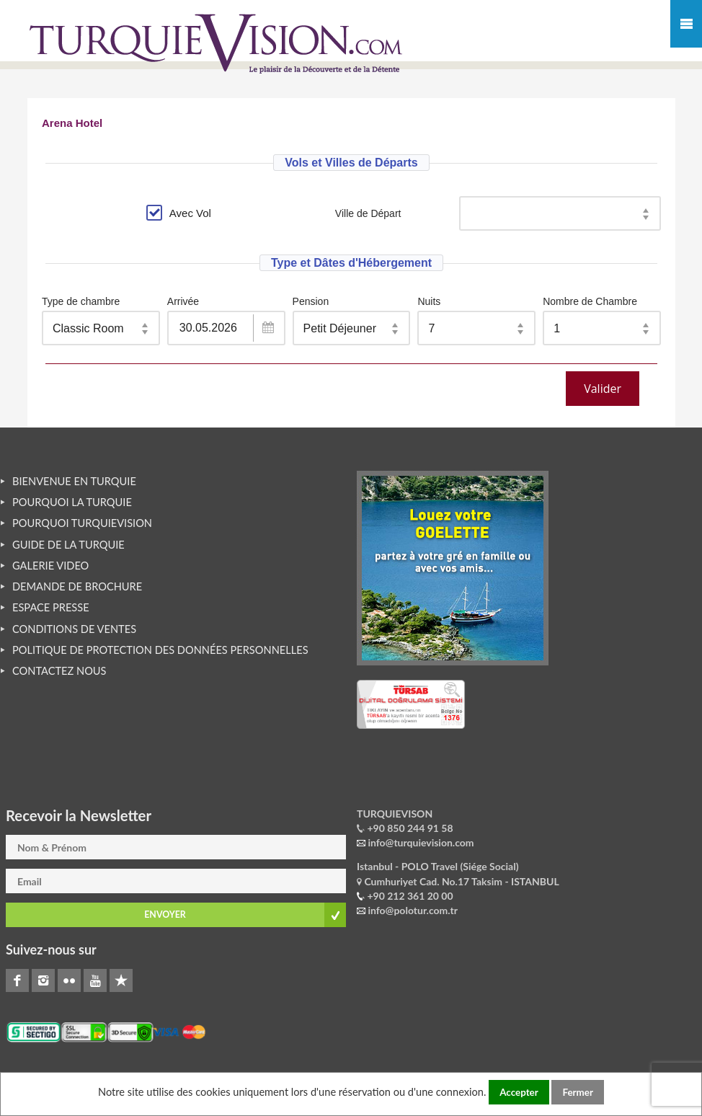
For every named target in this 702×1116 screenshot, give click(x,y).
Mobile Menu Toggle (686, 24)
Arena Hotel (72, 123)
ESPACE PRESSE (50, 607)
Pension (311, 301)
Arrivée (183, 301)
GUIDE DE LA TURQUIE (68, 545)
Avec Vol (178, 213)
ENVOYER (164, 914)
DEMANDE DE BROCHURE (77, 586)
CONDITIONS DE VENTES (74, 629)
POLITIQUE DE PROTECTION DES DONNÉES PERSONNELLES (160, 650)
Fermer (577, 1092)
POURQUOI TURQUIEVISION (82, 523)
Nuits (428, 301)
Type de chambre (81, 301)
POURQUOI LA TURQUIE (72, 502)
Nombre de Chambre (590, 301)
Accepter (518, 1092)
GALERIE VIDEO (50, 565)
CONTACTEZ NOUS (59, 671)
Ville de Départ (368, 213)
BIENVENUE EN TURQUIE (74, 481)
